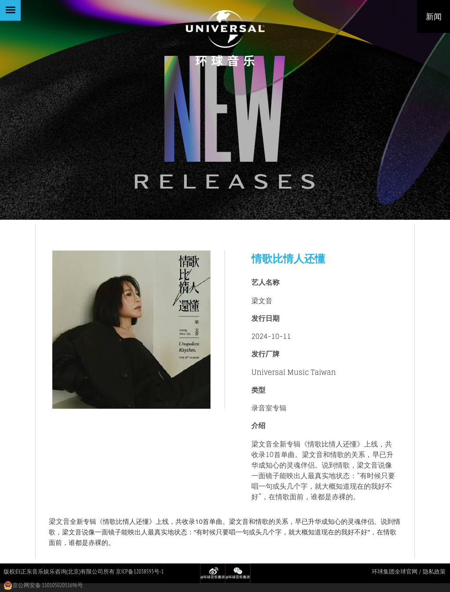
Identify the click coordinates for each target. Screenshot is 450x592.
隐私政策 (434, 571)
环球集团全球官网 (394, 571)
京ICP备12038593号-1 (139, 571)
